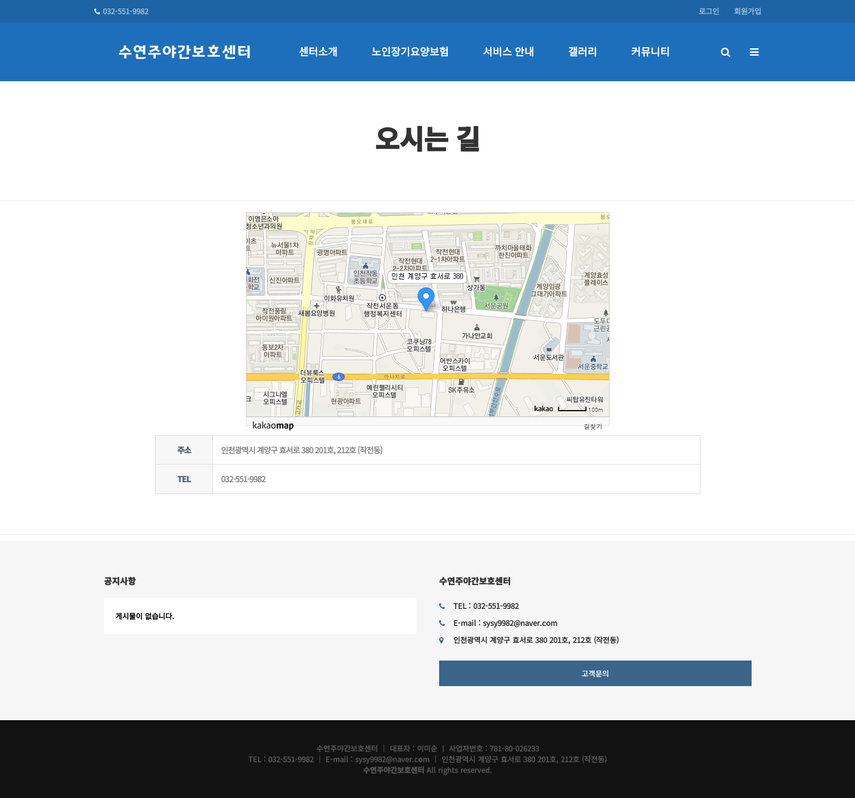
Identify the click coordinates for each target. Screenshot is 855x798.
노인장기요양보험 (410, 51)
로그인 (709, 11)
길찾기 (593, 426)
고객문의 (595, 673)
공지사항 (120, 581)
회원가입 (747, 11)
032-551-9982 (121, 11)
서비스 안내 (508, 51)
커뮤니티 (650, 51)
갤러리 (582, 51)
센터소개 (318, 51)
